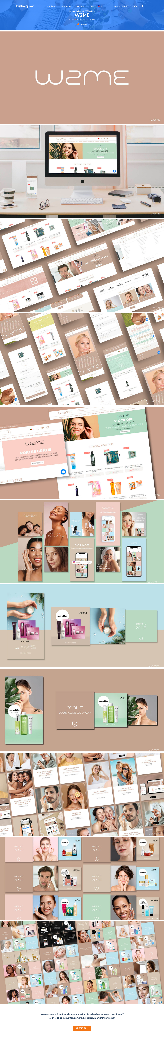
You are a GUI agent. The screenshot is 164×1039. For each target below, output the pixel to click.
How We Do (66, 6)
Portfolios (81, 20)
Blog (92, 6)
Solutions (51, 6)
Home (71, 20)
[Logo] (24, 6)
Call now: (125, 6)
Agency (80, 6)
